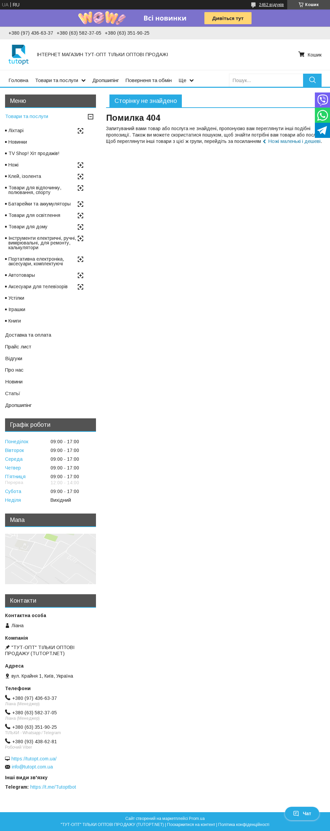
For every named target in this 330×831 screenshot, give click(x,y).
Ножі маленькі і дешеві (294, 141)
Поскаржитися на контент (191, 824)
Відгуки (13, 358)
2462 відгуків (271, 4)
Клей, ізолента (24, 176)
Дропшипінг (105, 80)
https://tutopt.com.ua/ (34, 758)
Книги (14, 321)
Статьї (12, 393)
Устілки (16, 298)
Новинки (17, 142)
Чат (302, 813)
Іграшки (16, 309)
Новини (14, 381)
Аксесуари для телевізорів (38, 286)
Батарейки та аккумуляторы (39, 203)
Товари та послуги (56, 80)
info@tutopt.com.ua (32, 766)
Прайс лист (18, 346)
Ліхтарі (16, 130)
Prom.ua (197, 818)
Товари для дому (27, 226)
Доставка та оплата (28, 335)
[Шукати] (312, 80)
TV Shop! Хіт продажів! (33, 153)
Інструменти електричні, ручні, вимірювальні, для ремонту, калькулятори (42, 242)
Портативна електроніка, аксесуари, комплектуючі (36, 261)
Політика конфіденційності (243, 824)
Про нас (14, 370)
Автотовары (21, 275)
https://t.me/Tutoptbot (53, 787)
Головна (18, 80)
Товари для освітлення (34, 215)
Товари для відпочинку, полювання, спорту (34, 190)
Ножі (13, 164)
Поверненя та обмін (149, 80)
